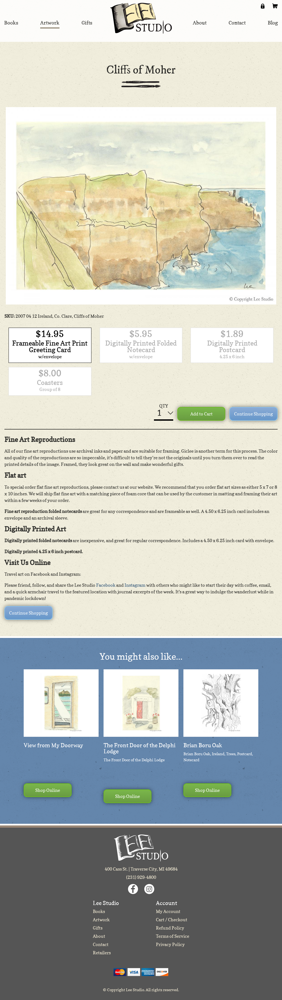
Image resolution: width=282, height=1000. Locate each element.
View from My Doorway (53, 745)
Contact (101, 944)
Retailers (102, 952)
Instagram (134, 585)
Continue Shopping (253, 414)
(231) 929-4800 (141, 877)
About (99, 936)
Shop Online (47, 790)
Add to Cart (201, 414)
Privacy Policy (170, 944)
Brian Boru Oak (202, 745)
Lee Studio (141, 18)
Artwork (101, 919)
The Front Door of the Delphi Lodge (139, 748)
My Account (168, 911)
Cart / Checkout (171, 919)
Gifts (97, 928)
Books (99, 911)
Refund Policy (170, 928)
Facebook (105, 585)
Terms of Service (172, 936)
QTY (163, 406)
